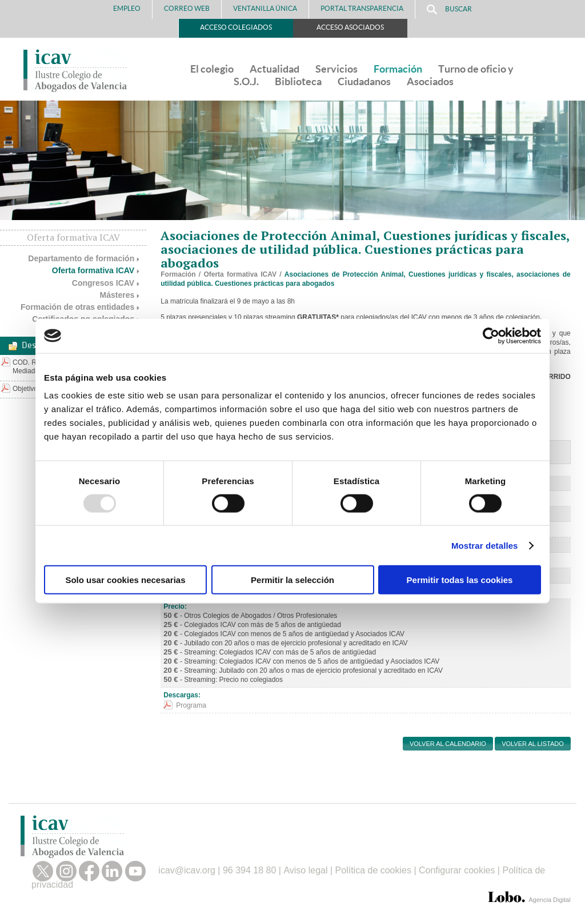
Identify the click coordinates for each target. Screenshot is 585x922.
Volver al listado (533, 743)
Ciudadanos (364, 81)
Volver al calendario (448, 743)
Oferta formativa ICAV (93, 270)
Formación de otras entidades (77, 307)
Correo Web (187, 8)
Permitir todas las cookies (460, 580)
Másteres (117, 295)
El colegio (212, 69)
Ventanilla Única (265, 8)
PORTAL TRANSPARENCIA (361, 8)
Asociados (430, 81)
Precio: (175, 606)
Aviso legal (305, 870)
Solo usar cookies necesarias (125, 580)
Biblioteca (298, 81)
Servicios (336, 69)
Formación (398, 69)
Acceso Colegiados (236, 27)
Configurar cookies (457, 870)
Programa (191, 705)
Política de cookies (373, 870)
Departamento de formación (81, 258)
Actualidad (274, 69)
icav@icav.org (186, 870)
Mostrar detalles (484, 545)
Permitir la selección (292, 580)
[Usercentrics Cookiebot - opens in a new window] (491, 335)
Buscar (449, 9)
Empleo (127, 8)
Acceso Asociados (350, 27)
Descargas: (182, 695)
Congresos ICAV (103, 283)
